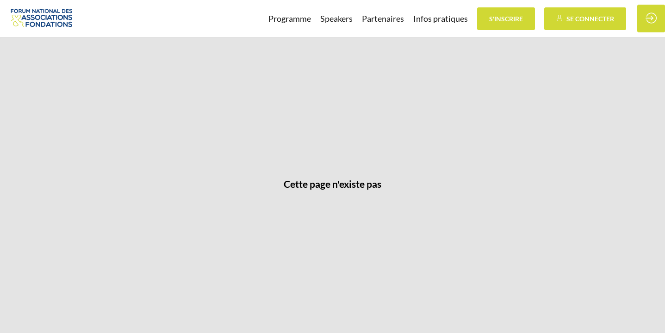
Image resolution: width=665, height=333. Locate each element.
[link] (289, 18)
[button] (506, 18)
